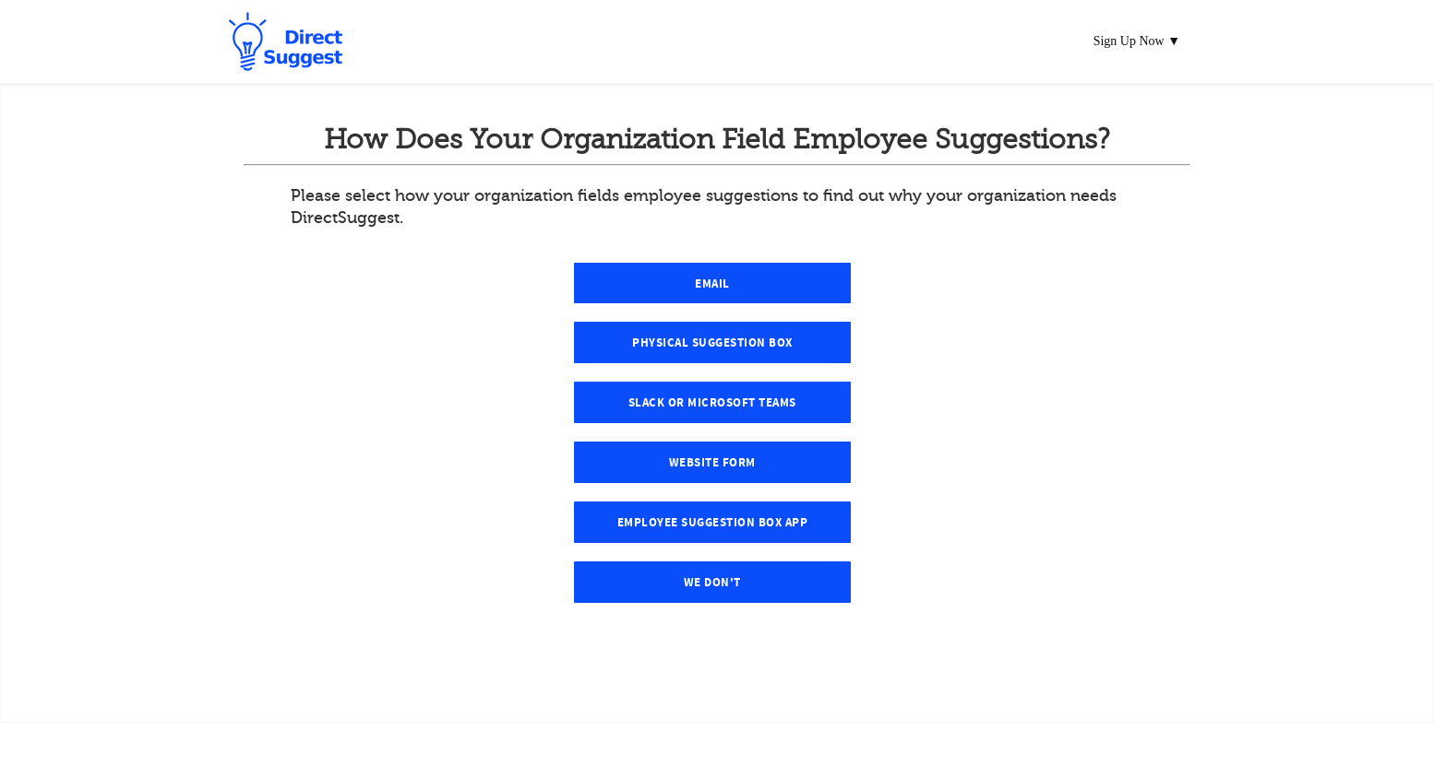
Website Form (712, 462)
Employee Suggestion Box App (712, 522)
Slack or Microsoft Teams (712, 403)
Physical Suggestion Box (712, 343)
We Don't (712, 582)
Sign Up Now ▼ (1136, 41)
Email (712, 284)
